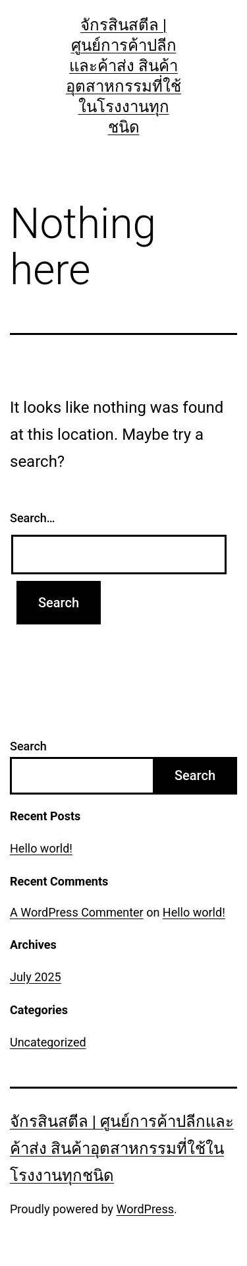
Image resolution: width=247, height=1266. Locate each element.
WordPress (145, 1209)
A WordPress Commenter (77, 912)
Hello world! (41, 848)
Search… (32, 518)
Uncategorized (48, 1042)
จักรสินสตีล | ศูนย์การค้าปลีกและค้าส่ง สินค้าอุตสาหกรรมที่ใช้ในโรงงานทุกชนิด (122, 1148)
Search (28, 746)
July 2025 (35, 977)
